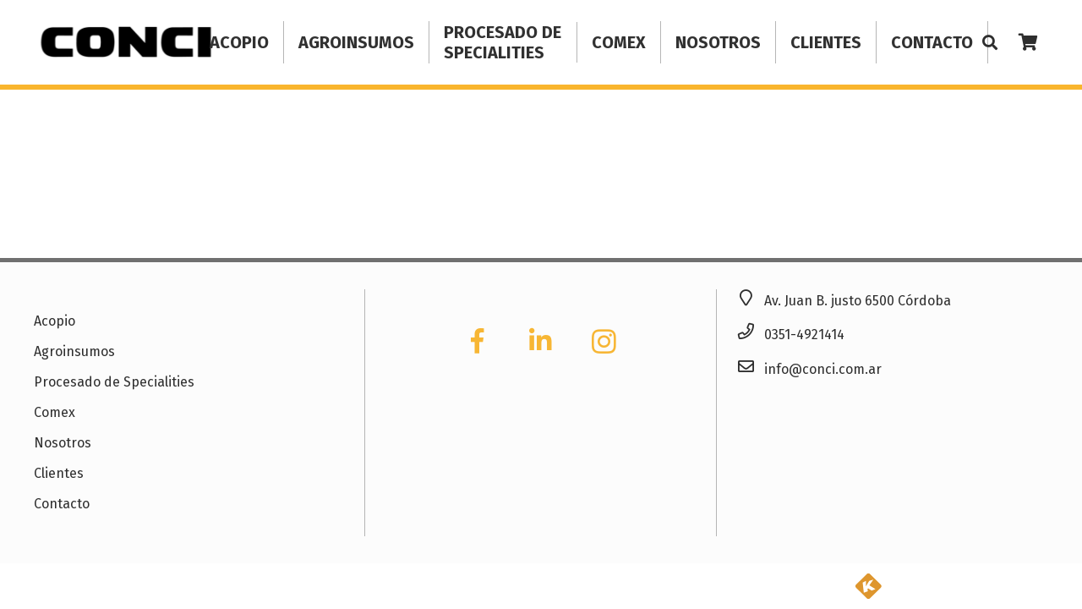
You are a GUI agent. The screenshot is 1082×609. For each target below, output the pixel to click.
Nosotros (62, 443)
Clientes (59, 473)
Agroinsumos (74, 351)
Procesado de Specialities (114, 382)
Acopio (54, 321)
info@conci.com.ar (823, 369)
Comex (54, 412)
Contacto (62, 504)
